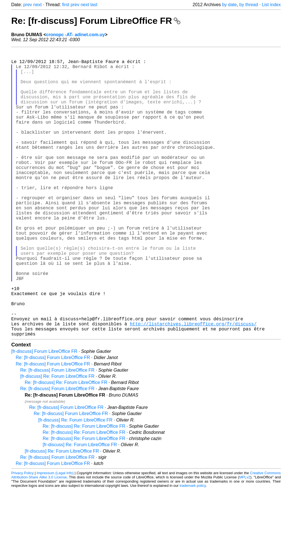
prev (27, 4)
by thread (248, 4)
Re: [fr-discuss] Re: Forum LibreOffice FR (66, 446)
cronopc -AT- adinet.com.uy (75, 34)
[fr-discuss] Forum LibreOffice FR (44, 415)
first (65, 4)
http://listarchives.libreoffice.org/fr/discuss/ (193, 385)
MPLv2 (244, 541)
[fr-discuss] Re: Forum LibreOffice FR (57, 440)
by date (229, 4)
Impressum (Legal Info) (55, 537)
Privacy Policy (22, 537)
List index (271, 4)
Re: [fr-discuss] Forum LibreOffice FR (96, 21)
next (37, 4)
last (93, 4)
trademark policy (193, 549)
